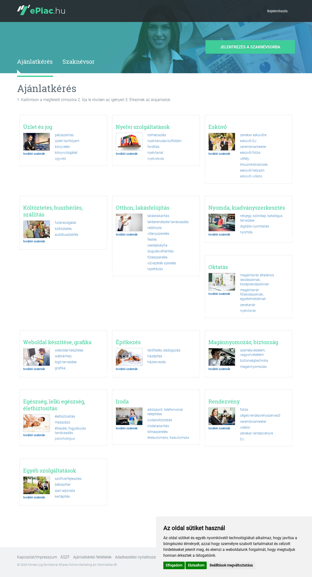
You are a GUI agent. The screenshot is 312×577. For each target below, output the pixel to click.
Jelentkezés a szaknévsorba (250, 47)
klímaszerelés (157, 432)
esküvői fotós (250, 153)
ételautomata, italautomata (168, 438)
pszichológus (65, 439)
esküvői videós (251, 176)
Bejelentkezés (277, 11)
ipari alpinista (65, 491)
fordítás (153, 147)
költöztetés (63, 229)
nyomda (246, 232)
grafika (60, 368)
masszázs (62, 422)
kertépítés (62, 496)
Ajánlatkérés (35, 61)
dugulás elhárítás (160, 251)
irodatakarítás (158, 426)
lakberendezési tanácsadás (168, 222)
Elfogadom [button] (174, 565)
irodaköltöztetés (159, 420)
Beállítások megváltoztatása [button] (231, 565)
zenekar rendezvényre (256, 433)
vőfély (244, 159)
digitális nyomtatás (254, 226)
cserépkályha (157, 245)
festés (152, 239)
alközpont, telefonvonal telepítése (165, 412)
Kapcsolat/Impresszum (37, 557)
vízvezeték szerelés (161, 263)
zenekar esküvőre (253, 135)
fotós (244, 410)
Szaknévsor (78, 61)
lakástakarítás (158, 216)
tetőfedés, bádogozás (163, 350)
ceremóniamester (253, 147)
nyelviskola (155, 159)
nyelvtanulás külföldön (164, 141)
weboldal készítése (69, 350)
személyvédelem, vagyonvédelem (252, 352)
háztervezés (156, 362)
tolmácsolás (156, 135)
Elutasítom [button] (196, 565)
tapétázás (155, 269)
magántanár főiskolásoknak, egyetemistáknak (253, 294)
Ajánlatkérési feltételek (92, 557)
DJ (242, 439)
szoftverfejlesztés (68, 479)
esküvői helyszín (252, 170)
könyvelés (62, 147)
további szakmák (34, 153)
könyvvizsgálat (66, 153)
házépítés (154, 356)
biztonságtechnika (254, 360)
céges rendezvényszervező (260, 415)
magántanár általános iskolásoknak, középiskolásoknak (257, 279)
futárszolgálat (65, 223)
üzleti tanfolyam (67, 141)
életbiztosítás (65, 416)
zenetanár (247, 305)
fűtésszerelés (157, 257)
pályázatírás (64, 135)
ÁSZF (65, 557)
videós (245, 427)
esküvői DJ (248, 141)
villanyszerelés (158, 234)
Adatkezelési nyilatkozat (136, 557)
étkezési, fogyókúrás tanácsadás (70, 430)
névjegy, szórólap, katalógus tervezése (261, 218)
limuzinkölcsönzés (254, 164)
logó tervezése (66, 362)
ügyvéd (60, 159)
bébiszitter (63, 484)
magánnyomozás (253, 367)
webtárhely (63, 356)
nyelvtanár (155, 153)
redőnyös (154, 228)
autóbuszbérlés (66, 235)
